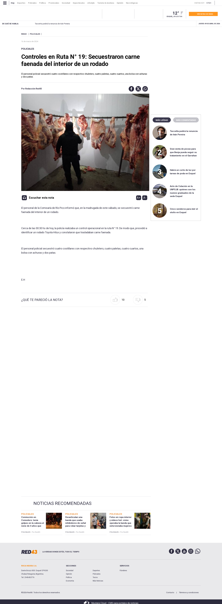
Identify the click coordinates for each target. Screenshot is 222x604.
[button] (130, 89)
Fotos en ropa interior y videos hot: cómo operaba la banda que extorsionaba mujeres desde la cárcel (121, 523)
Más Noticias (98, 581)
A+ (138, 197)
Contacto (170, 592)
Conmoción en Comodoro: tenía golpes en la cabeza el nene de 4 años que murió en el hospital (32, 523)
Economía (70, 581)
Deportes (96, 571)
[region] (175, 51)
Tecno (95, 577)
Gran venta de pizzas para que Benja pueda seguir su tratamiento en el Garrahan (183, 152)
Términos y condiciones (189, 592)
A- (144, 197)
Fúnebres (123, 571)
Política (69, 577)
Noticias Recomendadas (62, 503)
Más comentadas (186, 120)
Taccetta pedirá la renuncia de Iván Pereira (47, 24)
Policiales (27, 48)
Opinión (69, 574)
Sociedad (69, 571)
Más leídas (162, 120)
